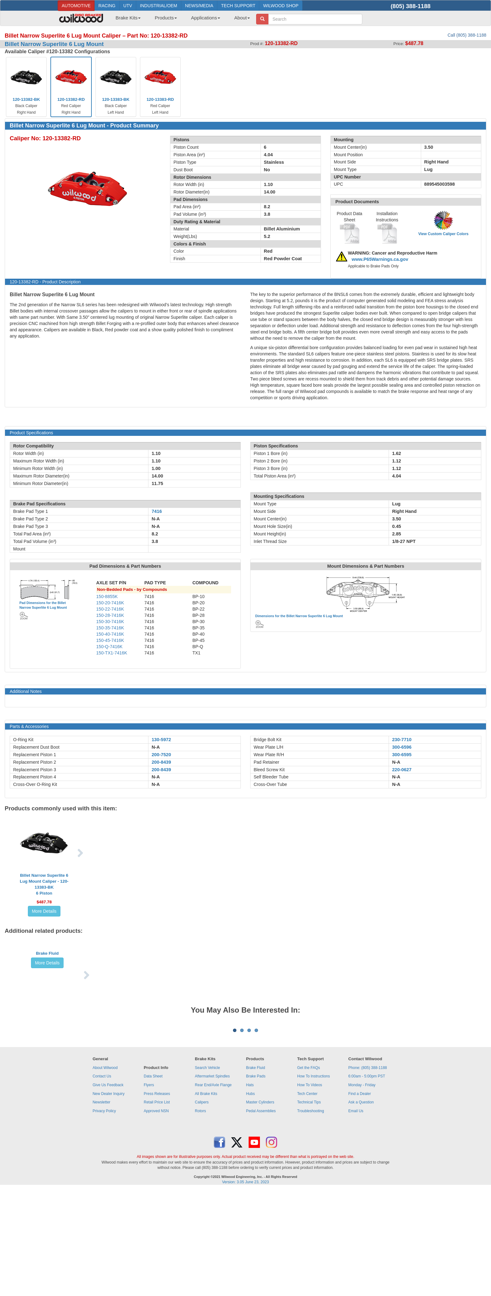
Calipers (202, 1208)
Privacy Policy (104, 1217)
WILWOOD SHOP (280, 5)
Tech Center (307, 1200)
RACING (106, 5)
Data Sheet (153, 1182)
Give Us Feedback (108, 1191)
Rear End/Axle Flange (213, 1191)
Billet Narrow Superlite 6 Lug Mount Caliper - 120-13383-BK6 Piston (44, 884)
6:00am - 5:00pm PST (366, 1182)
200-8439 (161, 762)
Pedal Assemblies (261, 1217)
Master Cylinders (260, 1208)
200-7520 (161, 754)
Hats (250, 1191)
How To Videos (309, 1191)
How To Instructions (313, 1182)
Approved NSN (156, 1217)
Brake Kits (128, 17)
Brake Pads (256, 1182)
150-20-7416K (110, 602)
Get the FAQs (308, 1174)
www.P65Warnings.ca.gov (380, 259)
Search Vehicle (207, 1174)
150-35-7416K (110, 627)
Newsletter (102, 1208)
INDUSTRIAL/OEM (158, 5)
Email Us (355, 1217)
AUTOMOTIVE (76, 5)
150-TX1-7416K (111, 652)
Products (166, 17)
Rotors (200, 1217)
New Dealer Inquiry (109, 1200)
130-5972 (161, 739)
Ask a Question (361, 1208)
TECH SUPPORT (238, 5)
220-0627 (401, 769)
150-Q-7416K (109, 646)
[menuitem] (125, 20)
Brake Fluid (47, 993)
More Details (44, 911)
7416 (157, 511)
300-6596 (401, 747)
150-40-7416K (110, 634)
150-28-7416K (110, 615)
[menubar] (180, 20)
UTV (127, 5)
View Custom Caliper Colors (443, 234)
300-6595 (401, 754)
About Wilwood (105, 1174)
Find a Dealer (359, 1200)
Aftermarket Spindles (212, 1182)
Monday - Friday (361, 1191)
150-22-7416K (110, 609)
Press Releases (157, 1200)
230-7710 (401, 739)
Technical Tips (309, 1208)
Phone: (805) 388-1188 (367, 1174)
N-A (156, 747)
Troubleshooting (310, 1217)
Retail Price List (157, 1208)
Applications (205, 17)
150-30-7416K (110, 621)
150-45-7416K (110, 640)
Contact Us (102, 1182)
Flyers (149, 1191)
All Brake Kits (206, 1200)
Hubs (250, 1200)
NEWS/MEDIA (199, 5)
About (242, 17)
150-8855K (107, 596)
